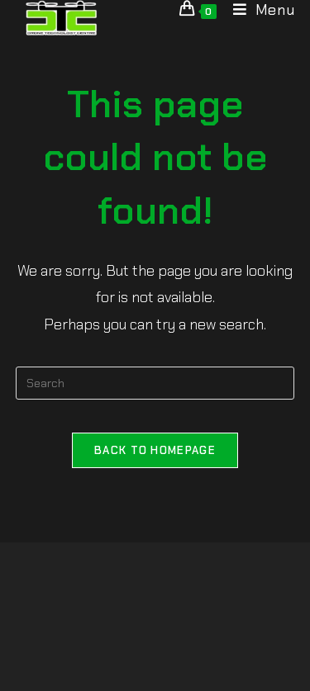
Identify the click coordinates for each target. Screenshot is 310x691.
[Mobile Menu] (258, 10)
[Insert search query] (155, 383)
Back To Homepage (155, 450)
